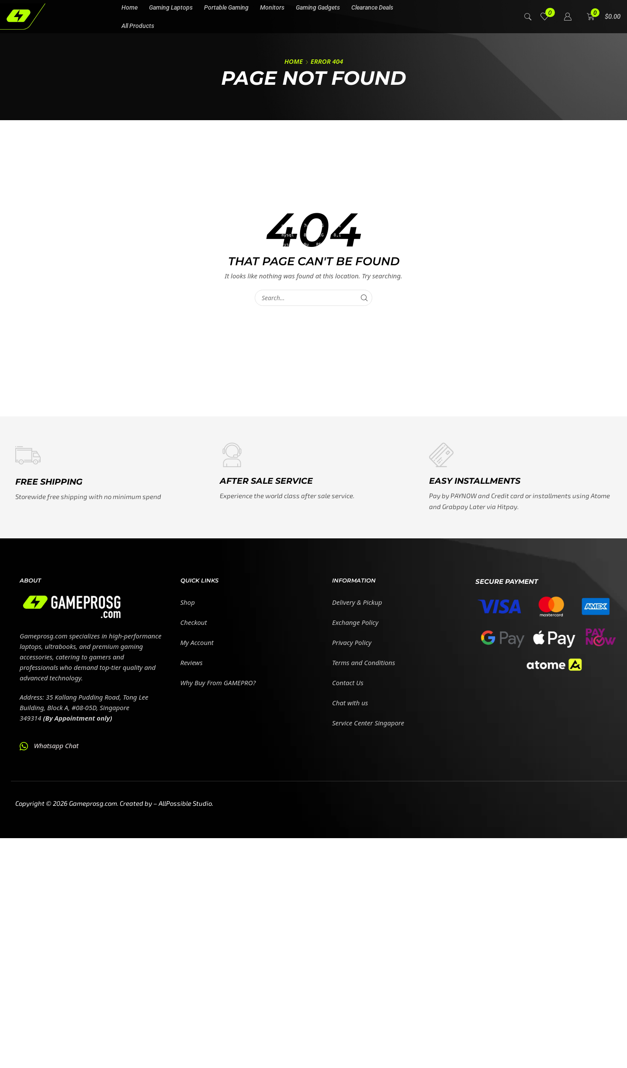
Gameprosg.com (93, 803)
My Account (197, 642)
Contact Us (348, 682)
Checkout (193, 622)
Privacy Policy (351, 642)
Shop (187, 602)
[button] (21, 84)
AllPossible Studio (185, 803)
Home (293, 61)
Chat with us (350, 702)
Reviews (191, 662)
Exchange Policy (355, 622)
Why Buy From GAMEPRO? (218, 682)
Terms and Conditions (363, 662)
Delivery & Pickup (357, 602)
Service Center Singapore (368, 722)
